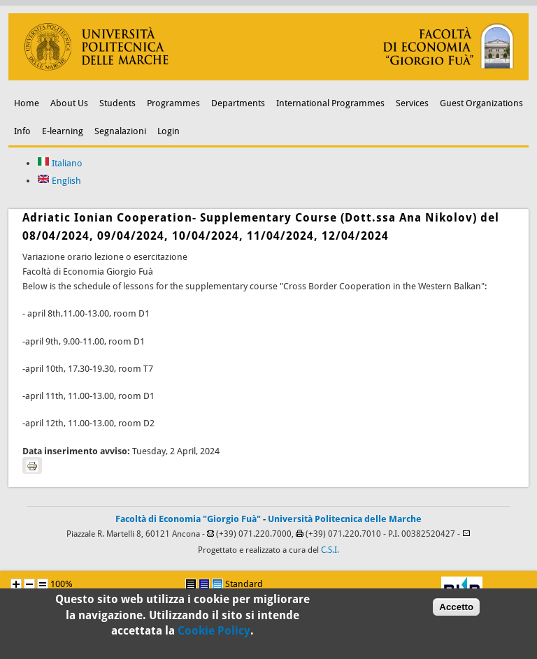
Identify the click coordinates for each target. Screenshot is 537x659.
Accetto (456, 609)
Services (412, 103)
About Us (69, 103)
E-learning (62, 131)
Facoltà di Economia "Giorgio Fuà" (188, 519)
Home (26, 103)
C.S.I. (330, 550)
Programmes (173, 103)
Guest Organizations (481, 103)
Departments (238, 103)
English (59, 180)
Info (22, 131)
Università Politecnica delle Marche (345, 519)
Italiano (60, 163)
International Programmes (330, 103)
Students (117, 103)
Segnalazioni (120, 131)
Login (168, 131)
